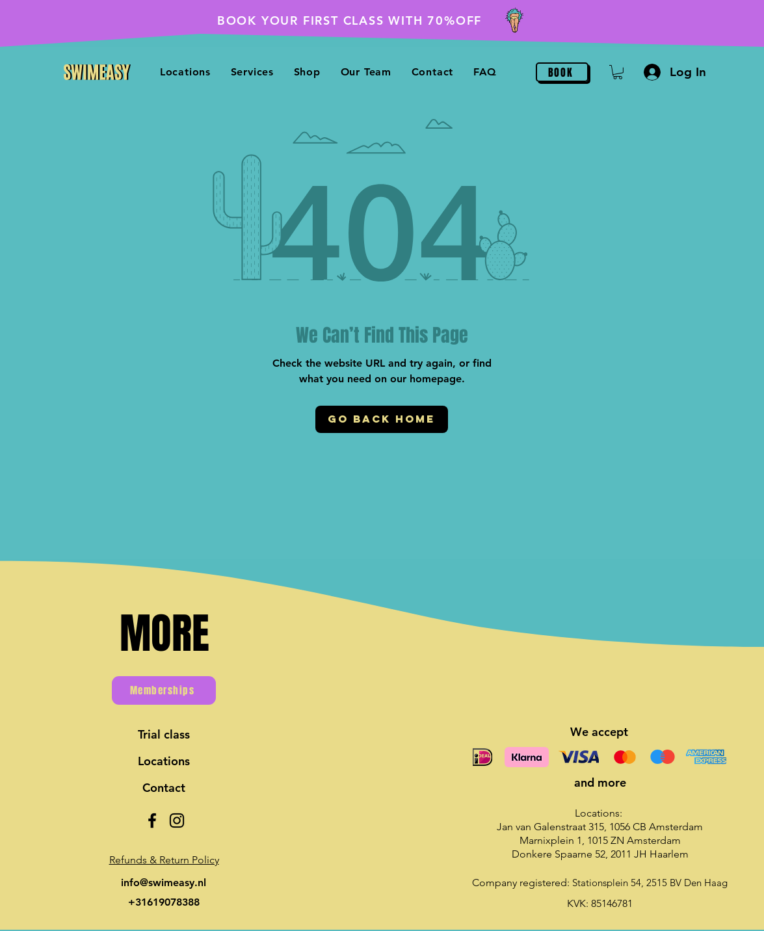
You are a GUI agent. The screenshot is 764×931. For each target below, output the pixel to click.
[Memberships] (164, 690)
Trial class (164, 734)
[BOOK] (562, 72)
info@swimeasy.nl (163, 882)
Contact (163, 787)
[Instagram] (177, 820)
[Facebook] (152, 820)
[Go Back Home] (381, 419)
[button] (307, 72)
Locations (164, 761)
